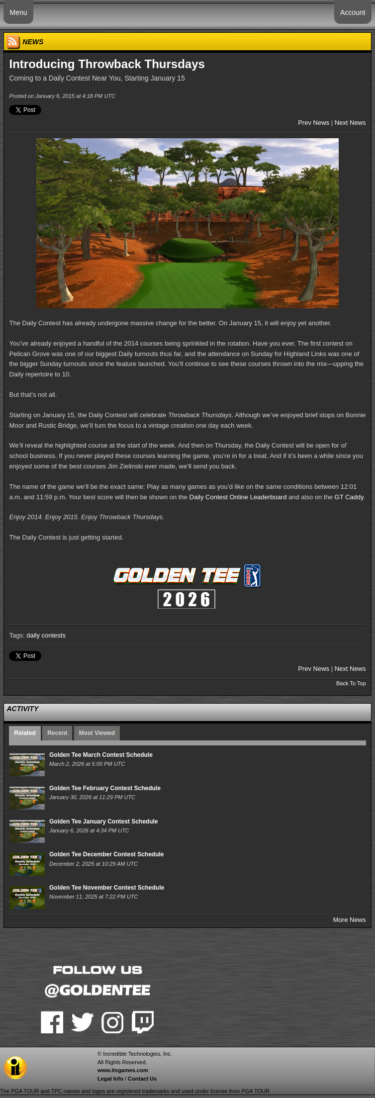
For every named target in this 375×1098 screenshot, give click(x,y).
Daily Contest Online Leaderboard (238, 497)
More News (349, 919)
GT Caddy (349, 497)
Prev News (313, 122)
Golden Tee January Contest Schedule (103, 821)
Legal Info (110, 1079)
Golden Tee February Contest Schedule (105, 788)
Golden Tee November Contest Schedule (106, 887)
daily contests (46, 635)
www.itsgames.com (122, 1070)
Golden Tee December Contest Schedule (106, 854)
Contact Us (142, 1079)
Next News (350, 122)
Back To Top (351, 683)
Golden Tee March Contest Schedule (101, 754)
